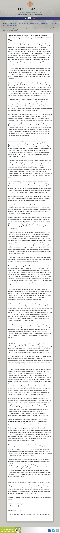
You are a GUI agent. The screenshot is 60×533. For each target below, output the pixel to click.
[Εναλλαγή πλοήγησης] (25, 18)
